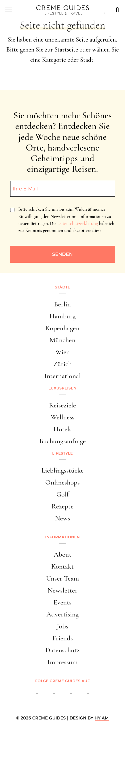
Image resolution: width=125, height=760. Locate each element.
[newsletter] (88, 698)
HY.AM (102, 717)
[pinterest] (71, 698)
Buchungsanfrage (62, 441)
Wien (62, 352)
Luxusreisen (63, 388)
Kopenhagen (63, 328)
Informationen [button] (62, 537)
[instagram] (54, 698)
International (62, 376)
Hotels (62, 429)
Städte (62, 287)
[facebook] (37, 698)
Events (62, 602)
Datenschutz (62, 650)
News (62, 518)
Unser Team (62, 578)
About (62, 554)
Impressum (62, 662)
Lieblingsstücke (62, 470)
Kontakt (62, 566)
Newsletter (63, 590)
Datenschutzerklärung (77, 223)
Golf (62, 494)
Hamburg (62, 316)
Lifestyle (62, 453)
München (63, 340)
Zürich (62, 364)
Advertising (62, 614)
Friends (62, 638)
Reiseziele (62, 405)
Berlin (62, 304)
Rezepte (62, 506)
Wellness (62, 417)
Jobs (62, 626)
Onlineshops (62, 482)
